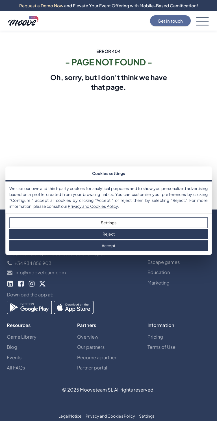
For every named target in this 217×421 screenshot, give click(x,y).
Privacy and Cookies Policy (93, 206)
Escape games (163, 262)
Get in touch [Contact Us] (170, 20)
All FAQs (16, 368)
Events (14, 357)
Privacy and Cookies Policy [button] (110, 415)
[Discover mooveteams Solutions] (23, 21)
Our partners (91, 347)
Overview (87, 337)
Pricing (155, 337)
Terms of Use (161, 347)
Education (158, 272)
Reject (109, 233)
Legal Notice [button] (70, 415)
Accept (108, 245)
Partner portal (92, 368)
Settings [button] (147, 415)
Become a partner (96, 357)
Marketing (158, 283)
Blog (12, 347)
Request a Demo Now (41, 5)
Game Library (21, 337)
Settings (108, 222)
